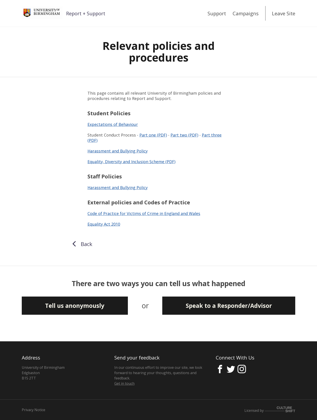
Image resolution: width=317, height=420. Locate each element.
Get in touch (124, 383)
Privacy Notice (33, 409)
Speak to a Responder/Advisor (229, 306)
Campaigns (246, 13)
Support (217, 13)
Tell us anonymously (74, 306)
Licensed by (269, 410)
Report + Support (85, 13)
